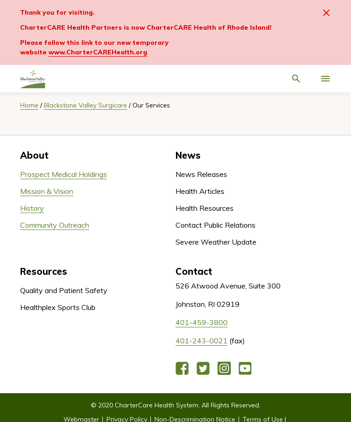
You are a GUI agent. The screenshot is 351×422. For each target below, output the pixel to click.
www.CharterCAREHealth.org (97, 52)
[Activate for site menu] (325, 78)
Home (29, 105)
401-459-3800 (202, 322)
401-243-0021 (202, 340)
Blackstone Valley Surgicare (85, 105)
